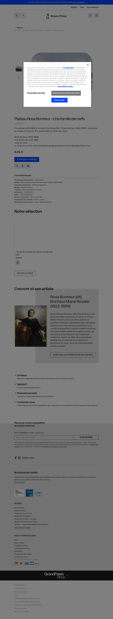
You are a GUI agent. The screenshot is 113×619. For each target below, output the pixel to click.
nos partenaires (68, 67)
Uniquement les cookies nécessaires (66, 93)
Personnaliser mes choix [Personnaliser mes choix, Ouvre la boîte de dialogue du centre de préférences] (36, 93)
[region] (57, 84)
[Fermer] (88, 64)
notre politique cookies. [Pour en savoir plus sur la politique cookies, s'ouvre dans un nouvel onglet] (65, 86)
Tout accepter (59, 100)
